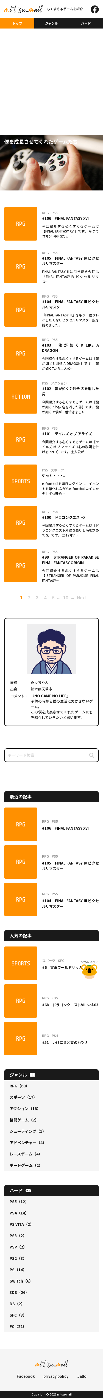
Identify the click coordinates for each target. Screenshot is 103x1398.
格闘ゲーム (24, 1120)
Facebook (26, 1376)
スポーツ (23, 1097)
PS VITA (22, 1224)
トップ (17, 23)
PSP (18, 1247)
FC (18, 1326)
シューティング (28, 1131)
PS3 (18, 1235)
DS (17, 1303)
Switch (21, 1281)
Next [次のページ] (81, 597)
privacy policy (55, 1376)
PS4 (19, 1213)
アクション (25, 1108)
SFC (18, 1315)
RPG (19, 1086)
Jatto (82, 1376)
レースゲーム (26, 1154)
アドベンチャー (28, 1142)
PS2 (18, 1258)
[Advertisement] (51, 73)
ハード (86, 23)
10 (65, 597)
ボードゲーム (26, 1165)
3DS (19, 1292)
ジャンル (51, 23)
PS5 (19, 1201)
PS (18, 1269)
